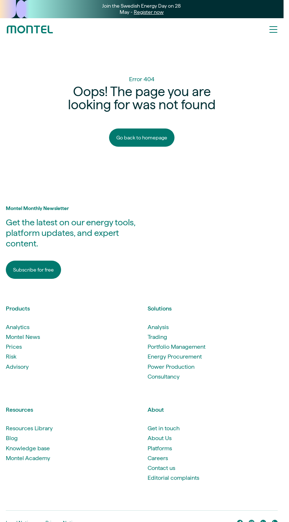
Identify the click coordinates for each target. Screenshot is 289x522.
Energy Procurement (175, 356)
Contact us (161, 468)
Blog (12, 438)
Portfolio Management (176, 347)
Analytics (17, 327)
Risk (11, 356)
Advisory (17, 367)
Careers (158, 458)
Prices (14, 347)
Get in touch (164, 428)
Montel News (23, 337)
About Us (160, 438)
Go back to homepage (141, 138)
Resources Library (29, 428)
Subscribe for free (33, 270)
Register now (149, 12)
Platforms (160, 448)
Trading (157, 337)
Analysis (158, 327)
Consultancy (164, 376)
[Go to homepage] (30, 29)
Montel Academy (28, 458)
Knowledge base (28, 448)
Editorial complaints (173, 478)
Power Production (171, 367)
